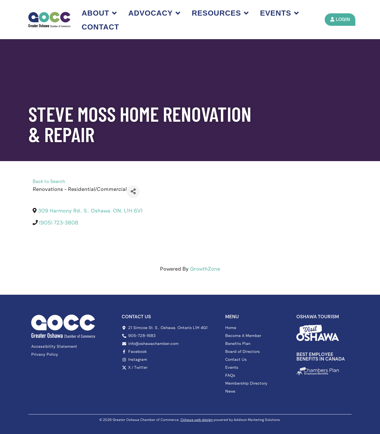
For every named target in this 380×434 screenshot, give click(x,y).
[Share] (133, 191)
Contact (100, 27)
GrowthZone (205, 269)
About (99, 13)
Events (279, 13)
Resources (220, 13)
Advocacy (154, 13)
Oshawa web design (196, 420)
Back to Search (49, 181)
